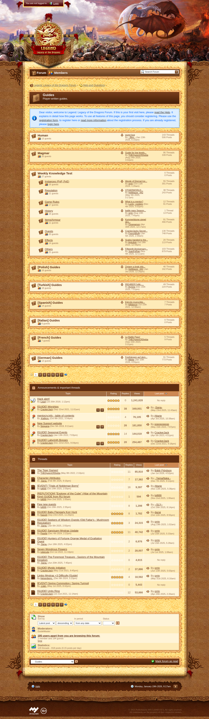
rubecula (44, 552)
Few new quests (46, 504)
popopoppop (162, 424)
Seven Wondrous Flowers (52, 549)
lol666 (43, 488)
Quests (49, 231)
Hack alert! (43, 398)
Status (106, 618)
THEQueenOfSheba (138, 155)
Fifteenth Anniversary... (136, 249)
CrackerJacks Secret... (136, 231)
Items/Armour (53, 219)
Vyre (40, 641)
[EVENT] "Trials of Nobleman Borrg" (58, 485)
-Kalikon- (44, 418)
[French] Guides (49, 337)
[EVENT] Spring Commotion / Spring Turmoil (63, 583)
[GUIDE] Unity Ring (48, 591)
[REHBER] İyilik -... (134, 284)
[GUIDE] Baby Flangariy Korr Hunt (57, 512)
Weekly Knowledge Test (55, 173)
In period (78, 618)
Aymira (131, 287)
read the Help (162, 112)
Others (49, 249)
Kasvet (43, 515)
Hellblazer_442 (135, 192)
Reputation (51, 190)
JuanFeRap (134, 251)
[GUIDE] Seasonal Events (52, 432)
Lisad (43, 401)
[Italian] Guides (49, 320)
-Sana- (158, 407)
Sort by (41, 618)
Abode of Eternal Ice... (136, 181)
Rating (113, 393)
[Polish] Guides (49, 267)
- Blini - (131, 137)
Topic (68, 393)
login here (53, 124)
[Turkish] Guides (50, 285)
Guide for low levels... (135, 152)
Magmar (44, 153)
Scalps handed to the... (136, 240)
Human (43, 135)
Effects (49, 240)
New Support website (49, 423)
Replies (125, 393)
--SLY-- (158, 504)
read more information (93, 120)
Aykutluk (132, 242)
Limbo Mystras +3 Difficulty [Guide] (57, 575)
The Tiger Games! (47, 470)
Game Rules (52, 201)
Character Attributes (48, 478)
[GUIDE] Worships (48, 406)
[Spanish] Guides (50, 302)
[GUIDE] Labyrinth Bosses (52, 440)
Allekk (131, 359)
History (49, 210)
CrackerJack (46, 409)
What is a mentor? (134, 201)
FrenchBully (134, 233)
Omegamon (134, 224)
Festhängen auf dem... (136, 357)
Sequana (44, 426)
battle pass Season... (135, 210)
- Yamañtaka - (163, 478)
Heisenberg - (46, 578)
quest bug (130, 135)
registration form (48, 120)
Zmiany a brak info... (135, 266)
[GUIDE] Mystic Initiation (51, 567)
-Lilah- (43, 586)
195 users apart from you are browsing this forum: (69, 635)
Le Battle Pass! (132, 337)
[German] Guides (50, 357)
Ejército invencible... (135, 302)
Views (137, 393)
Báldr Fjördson (163, 470)
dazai (158, 512)
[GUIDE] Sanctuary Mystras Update (58, 530)
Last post (161, 393)
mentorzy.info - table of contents (55, 415)
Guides (48, 95)
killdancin (133, 304)
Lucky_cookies (135, 204)
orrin (130, 183)
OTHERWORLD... (134, 190)
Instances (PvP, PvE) (57, 181)
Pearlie (43, 533)
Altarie (158, 415)
